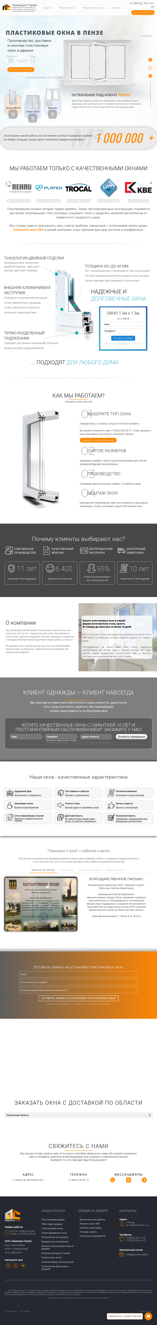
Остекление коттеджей (54, 1237)
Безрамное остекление (54, 1241)
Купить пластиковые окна (98, 620)
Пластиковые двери (53, 1219)
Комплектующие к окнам (55, 1253)
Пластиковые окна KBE (138, 201)
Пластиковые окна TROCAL (78, 201)
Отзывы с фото (88, 1232)
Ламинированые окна (54, 1233)
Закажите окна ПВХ (28, 229)
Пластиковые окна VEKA (108, 201)
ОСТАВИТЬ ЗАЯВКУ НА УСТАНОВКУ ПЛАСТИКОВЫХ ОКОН (78, 998)
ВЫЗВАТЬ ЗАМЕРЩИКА (21, 69)
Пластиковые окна (52, 1228)
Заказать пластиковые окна (98, 440)
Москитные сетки (51, 1257)
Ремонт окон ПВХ (90, 1223)
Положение (124, 343)
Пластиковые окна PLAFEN (48, 201)
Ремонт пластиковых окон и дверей (57, 1247)
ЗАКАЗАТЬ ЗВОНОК (143, 12)
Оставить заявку (123, 338)
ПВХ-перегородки (51, 1224)
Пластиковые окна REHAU (18, 201)
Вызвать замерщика (131, 736)
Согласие (133, 343)
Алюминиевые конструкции (57, 1262)
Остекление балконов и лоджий (55, 1268)
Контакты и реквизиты (93, 1236)
